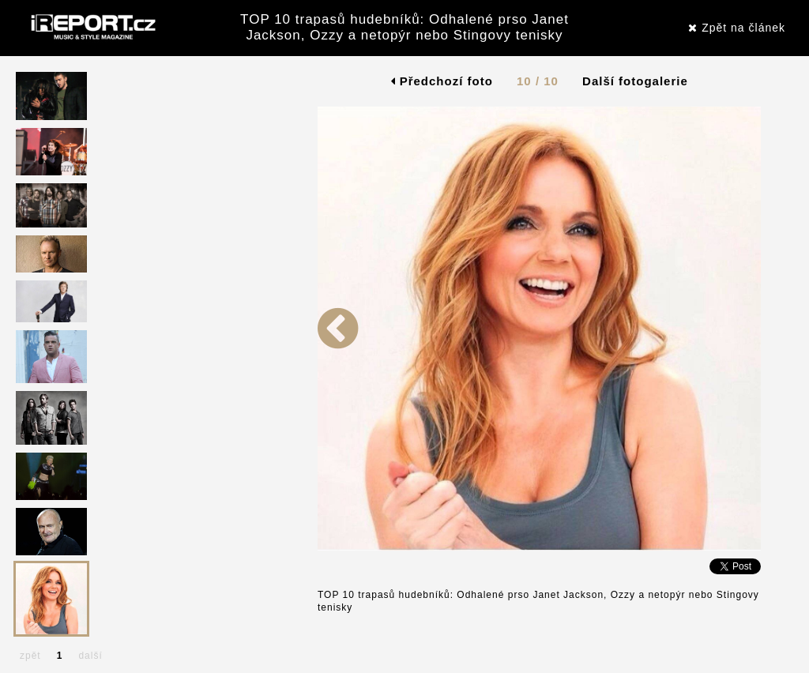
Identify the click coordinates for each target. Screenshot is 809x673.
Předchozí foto (442, 81)
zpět (30, 655)
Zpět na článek (736, 27)
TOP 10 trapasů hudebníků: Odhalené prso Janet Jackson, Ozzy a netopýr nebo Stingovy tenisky (404, 27)
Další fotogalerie (635, 81)
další (90, 655)
